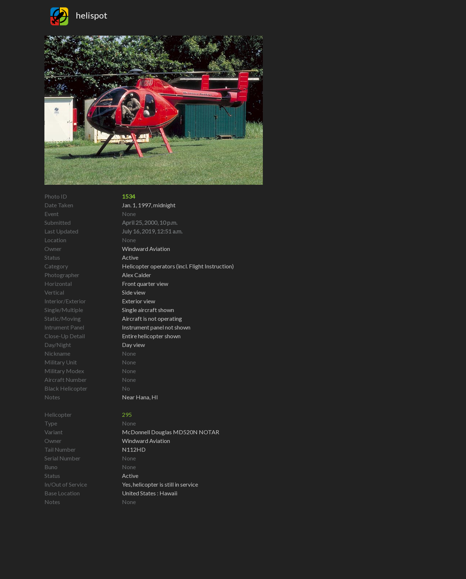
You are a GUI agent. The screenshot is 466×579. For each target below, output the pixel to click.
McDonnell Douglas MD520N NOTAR (170, 431)
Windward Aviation (146, 440)
